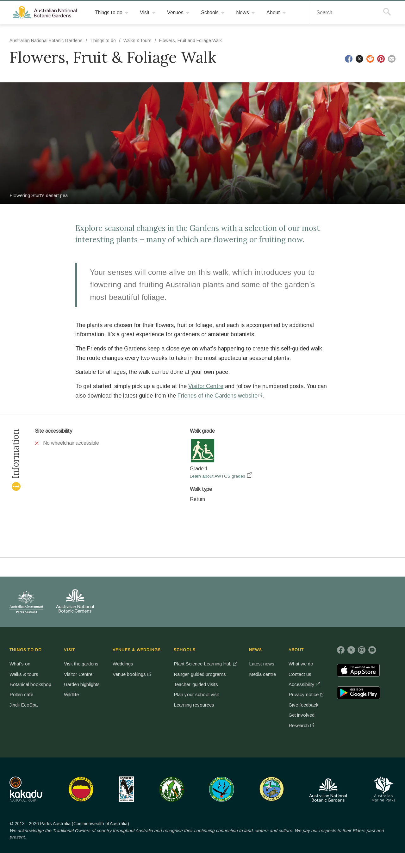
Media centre (262, 674)
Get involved (302, 715)
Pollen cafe (21, 694)
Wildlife (71, 694)
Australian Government (26, 602)
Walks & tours (137, 40)
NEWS (255, 650)
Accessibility (302, 684)
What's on (19, 663)
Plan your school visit (196, 694)
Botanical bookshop (30, 684)
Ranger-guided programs (200, 674)
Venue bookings (129, 674)
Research (299, 725)
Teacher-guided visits (196, 684)
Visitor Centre (205, 386)
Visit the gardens (81, 663)
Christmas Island (221, 789)
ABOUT (296, 650)
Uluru (81, 789)
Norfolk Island (171, 789)
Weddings (123, 663)
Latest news (261, 663)
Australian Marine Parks (384, 788)
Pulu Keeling (271, 789)
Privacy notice (304, 694)
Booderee (126, 789)
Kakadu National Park (26, 789)
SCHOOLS (185, 650)
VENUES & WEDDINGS (137, 650)
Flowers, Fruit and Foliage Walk (190, 40)
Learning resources (194, 705)
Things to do (103, 40)
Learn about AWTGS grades (217, 476)
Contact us (300, 674)
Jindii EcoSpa (23, 705)
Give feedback (303, 705)
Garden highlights (82, 684)
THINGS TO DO (25, 650)
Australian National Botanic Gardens (46, 12)
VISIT (69, 650)
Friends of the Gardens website (218, 396)
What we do (301, 663)
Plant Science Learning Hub (203, 663)
